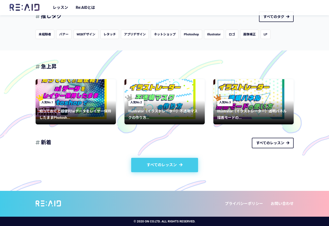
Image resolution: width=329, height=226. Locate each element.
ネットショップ (165, 34)
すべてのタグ (276, 17)
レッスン (60, 7)
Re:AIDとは (85, 7)
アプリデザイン (135, 34)
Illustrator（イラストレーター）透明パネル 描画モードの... (253, 114)
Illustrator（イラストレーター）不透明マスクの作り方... (163, 114)
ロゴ (232, 34)
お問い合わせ (282, 203)
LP (265, 34)
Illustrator (214, 34)
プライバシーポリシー (244, 203)
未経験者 (45, 34)
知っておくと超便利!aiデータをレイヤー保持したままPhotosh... (75, 114)
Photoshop (191, 34)
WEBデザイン (86, 34)
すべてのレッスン (272, 143)
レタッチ (109, 34)
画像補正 (249, 34)
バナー (64, 34)
